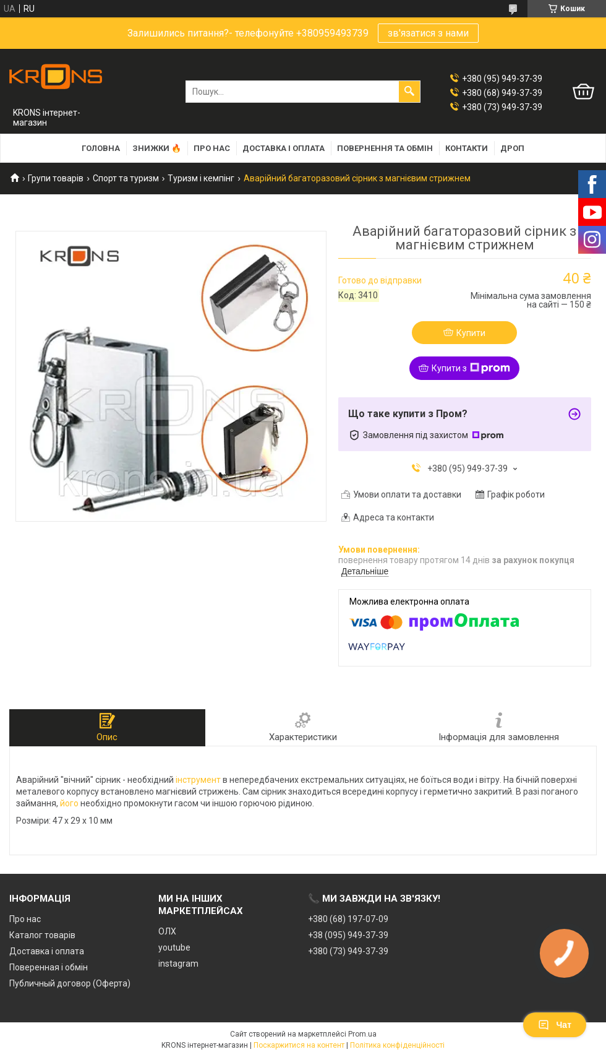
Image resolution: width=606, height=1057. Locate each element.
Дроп (512, 148)
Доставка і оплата (283, 148)
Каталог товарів (42, 935)
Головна (101, 148)
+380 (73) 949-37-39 (348, 951)
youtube (174, 947)
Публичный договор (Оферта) (69, 983)
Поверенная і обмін (48, 967)
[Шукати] (409, 91)
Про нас (212, 148)
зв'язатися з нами (428, 33)
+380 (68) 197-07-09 (348, 919)
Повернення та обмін (385, 148)
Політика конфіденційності (397, 1045)
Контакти (466, 148)
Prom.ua (362, 1034)
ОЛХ (167, 931)
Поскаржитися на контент (299, 1045)
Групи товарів (55, 178)
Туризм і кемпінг (201, 178)
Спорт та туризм (126, 178)
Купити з (471, 368)
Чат (554, 1024)
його (69, 803)
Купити (470, 333)
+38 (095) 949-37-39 (348, 935)
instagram (178, 964)
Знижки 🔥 (156, 148)
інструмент (198, 780)
